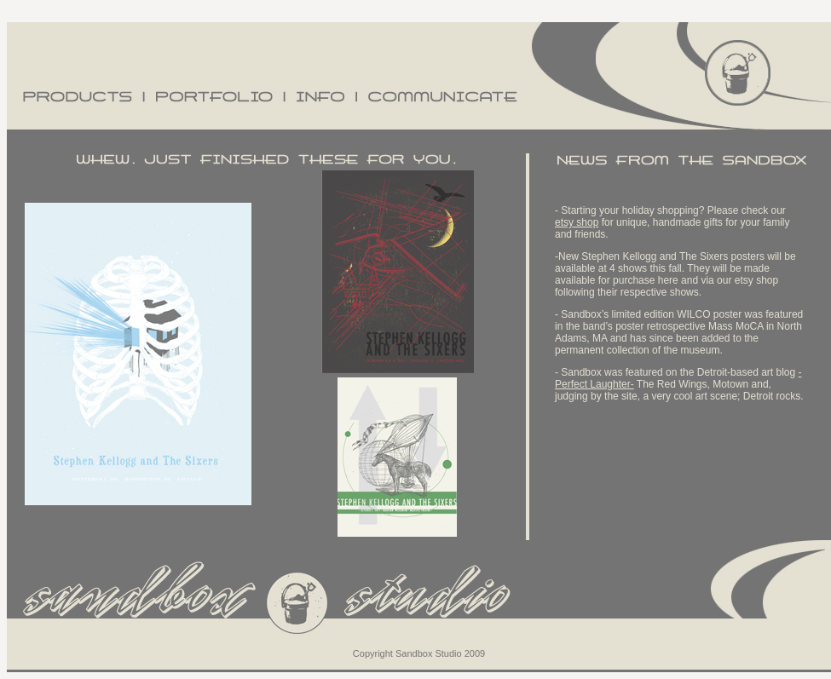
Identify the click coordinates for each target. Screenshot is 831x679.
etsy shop (576, 222)
